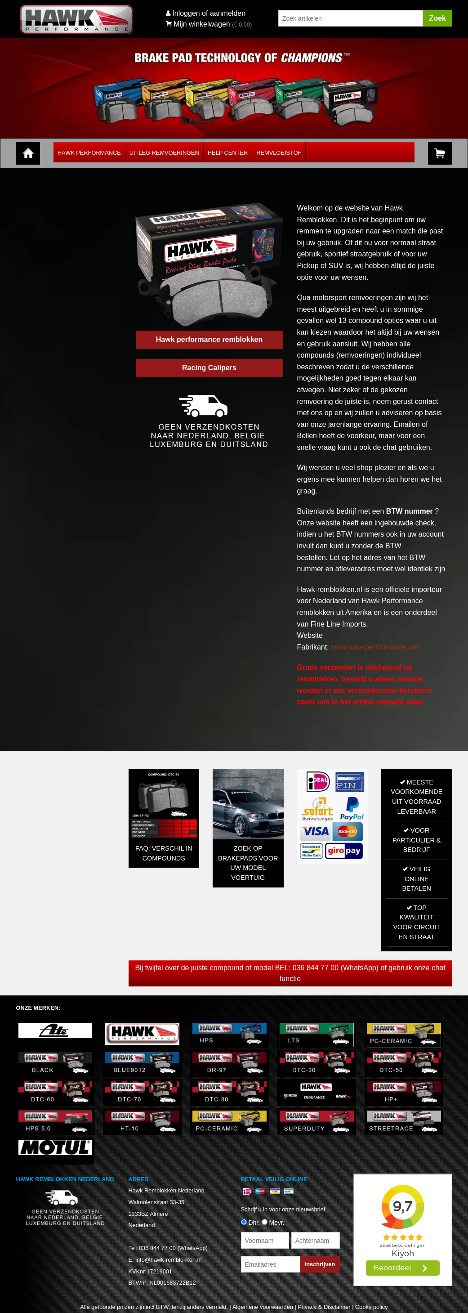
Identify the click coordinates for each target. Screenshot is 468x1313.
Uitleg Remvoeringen (164, 152)
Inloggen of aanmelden (208, 13)
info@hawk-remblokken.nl (168, 1259)
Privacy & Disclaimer (324, 1307)
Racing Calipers (209, 368)
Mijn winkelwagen (198, 24)
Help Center (228, 152)
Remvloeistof (278, 152)
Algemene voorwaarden (262, 1307)
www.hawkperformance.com (376, 647)
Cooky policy (371, 1307)
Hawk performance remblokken (209, 339)
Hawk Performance (89, 152)
